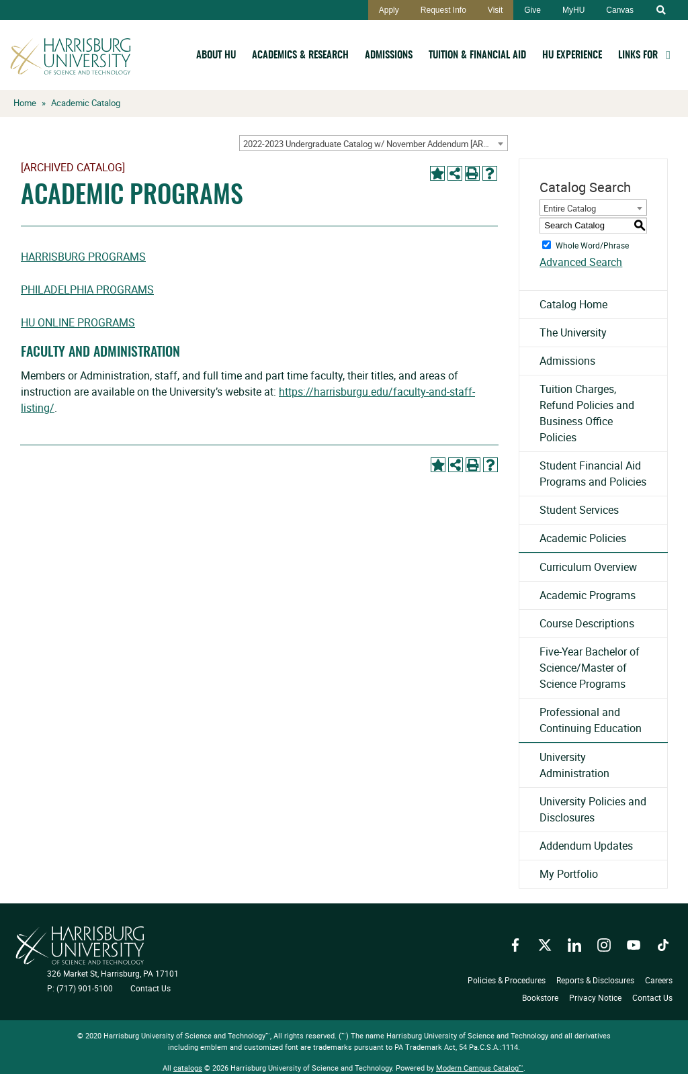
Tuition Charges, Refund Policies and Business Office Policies (587, 413)
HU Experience (572, 55)
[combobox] (373, 143)
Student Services (579, 509)
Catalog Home (573, 304)
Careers (659, 980)
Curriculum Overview (588, 567)
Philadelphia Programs (87, 289)
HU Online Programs (78, 322)
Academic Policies (583, 538)
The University (573, 332)
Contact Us (150, 988)
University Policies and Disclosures (593, 809)
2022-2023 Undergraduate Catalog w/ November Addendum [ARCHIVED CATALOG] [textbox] (375, 144)
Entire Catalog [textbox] (570, 208)
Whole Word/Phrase (592, 244)
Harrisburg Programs (83, 256)
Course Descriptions (587, 623)
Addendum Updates (586, 845)
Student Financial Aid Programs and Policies (593, 473)
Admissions (389, 55)
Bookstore (540, 997)
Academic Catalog (85, 103)
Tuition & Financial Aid (477, 55)
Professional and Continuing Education (591, 720)
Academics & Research (300, 55)
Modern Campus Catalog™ (479, 1068)
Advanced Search (581, 262)
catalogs (187, 1068)
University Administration (574, 765)
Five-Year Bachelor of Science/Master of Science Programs (590, 667)
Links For (638, 55)
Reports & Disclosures (595, 980)
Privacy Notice (595, 997)
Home (24, 103)
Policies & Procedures (507, 980)
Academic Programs (588, 595)
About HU (216, 55)
